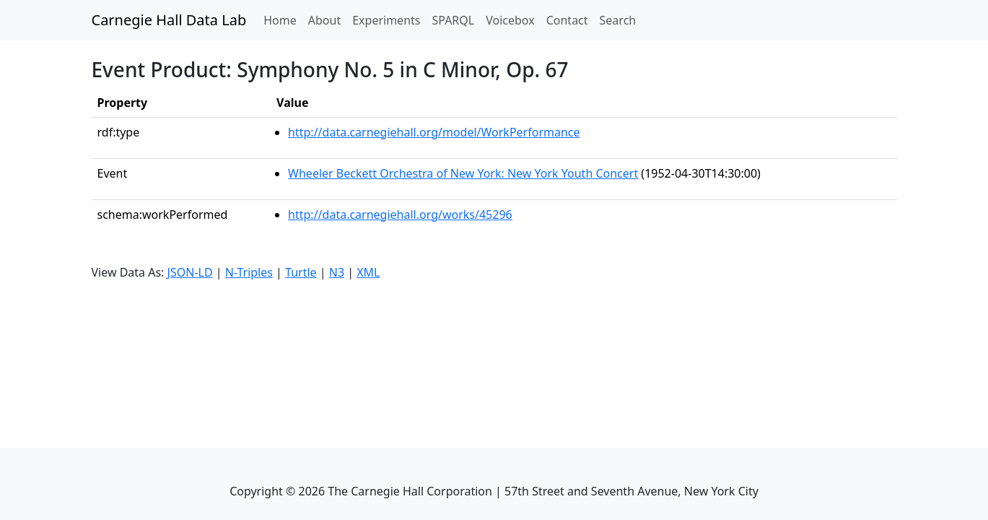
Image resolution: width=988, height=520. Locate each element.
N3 (336, 272)
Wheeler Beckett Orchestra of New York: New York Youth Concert (463, 173)
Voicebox (510, 20)
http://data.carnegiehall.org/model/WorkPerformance (434, 132)
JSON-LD (190, 272)
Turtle (301, 272)
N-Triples (249, 272)
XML (368, 272)
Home (282, 19)
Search (618, 20)
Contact (567, 20)
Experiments (386, 20)
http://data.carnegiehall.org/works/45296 (400, 214)
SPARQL (453, 20)
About (324, 20)
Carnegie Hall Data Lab (169, 20)
